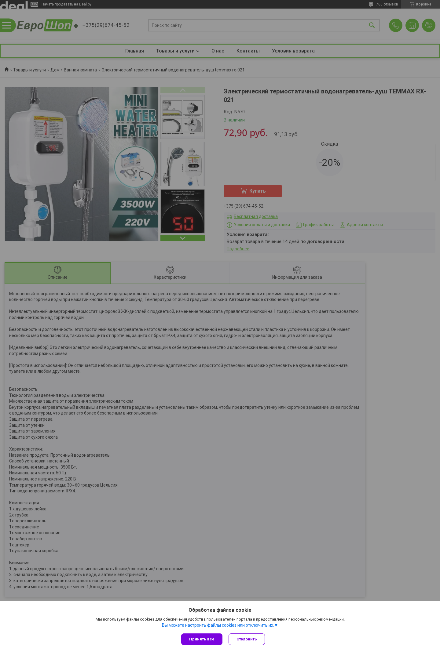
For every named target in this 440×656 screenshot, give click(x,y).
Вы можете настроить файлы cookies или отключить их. (218, 625)
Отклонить (247, 639)
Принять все (202, 639)
